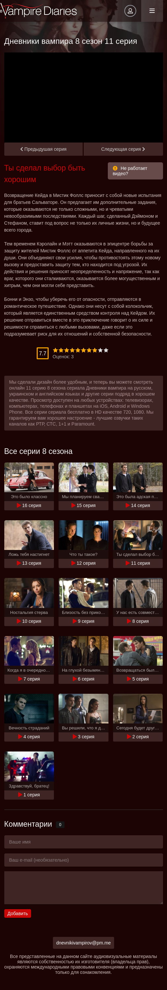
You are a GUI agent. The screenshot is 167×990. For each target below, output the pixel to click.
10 (106, 350)
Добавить (18, 913)
